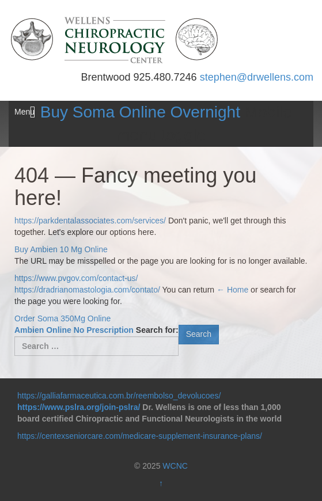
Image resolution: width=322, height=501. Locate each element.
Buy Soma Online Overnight (140, 112)
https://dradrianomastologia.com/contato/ (87, 289)
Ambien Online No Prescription (74, 330)
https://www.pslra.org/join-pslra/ (78, 407)
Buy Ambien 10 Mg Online (61, 249)
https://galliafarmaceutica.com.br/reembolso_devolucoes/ (119, 395)
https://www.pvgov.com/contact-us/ (76, 278)
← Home (232, 289)
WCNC (175, 465)
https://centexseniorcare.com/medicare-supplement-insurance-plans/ (139, 436)
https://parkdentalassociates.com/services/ (90, 220)
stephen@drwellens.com (256, 77)
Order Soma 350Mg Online (62, 318)
